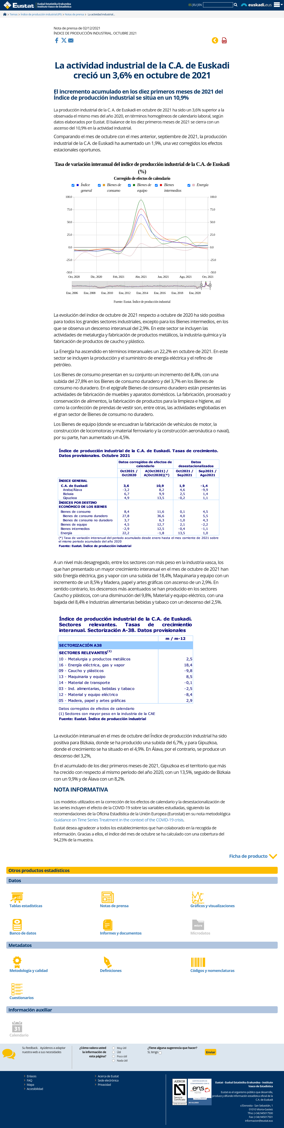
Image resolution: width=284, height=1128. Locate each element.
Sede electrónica (108, 1080)
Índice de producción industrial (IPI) (41, 14)
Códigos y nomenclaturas (212, 970)
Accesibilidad (35, 1089)
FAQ (29, 1080)
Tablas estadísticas (25, 905)
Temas (13, 14)
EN (200, 5)
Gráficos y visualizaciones (212, 905)
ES (189, 5)
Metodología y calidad (28, 970)
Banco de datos (22, 933)
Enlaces (31, 1076)
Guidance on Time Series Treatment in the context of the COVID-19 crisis (118, 820)
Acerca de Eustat (108, 1076)
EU (195, 5)
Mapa (30, 1085)
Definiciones (110, 970)
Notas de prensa (74, 14)
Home (5, 14)
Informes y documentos (120, 933)
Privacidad (104, 1085)
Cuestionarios (21, 997)
